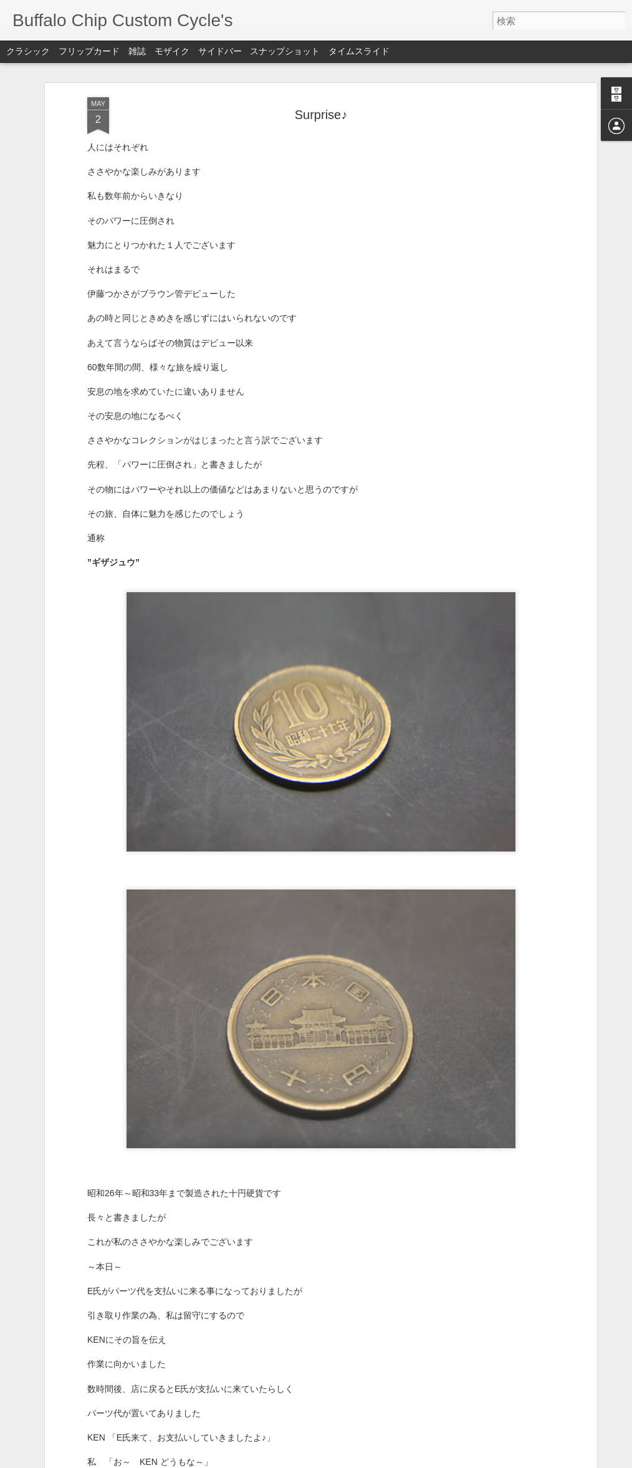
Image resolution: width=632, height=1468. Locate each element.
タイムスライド (359, 51)
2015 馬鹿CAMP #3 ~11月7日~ (262, 1313)
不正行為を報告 (392, 1460)
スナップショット (285, 51)
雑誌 (137, 51)
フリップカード (89, 51)
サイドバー (220, 51)
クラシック (28, 51)
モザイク (172, 51)
